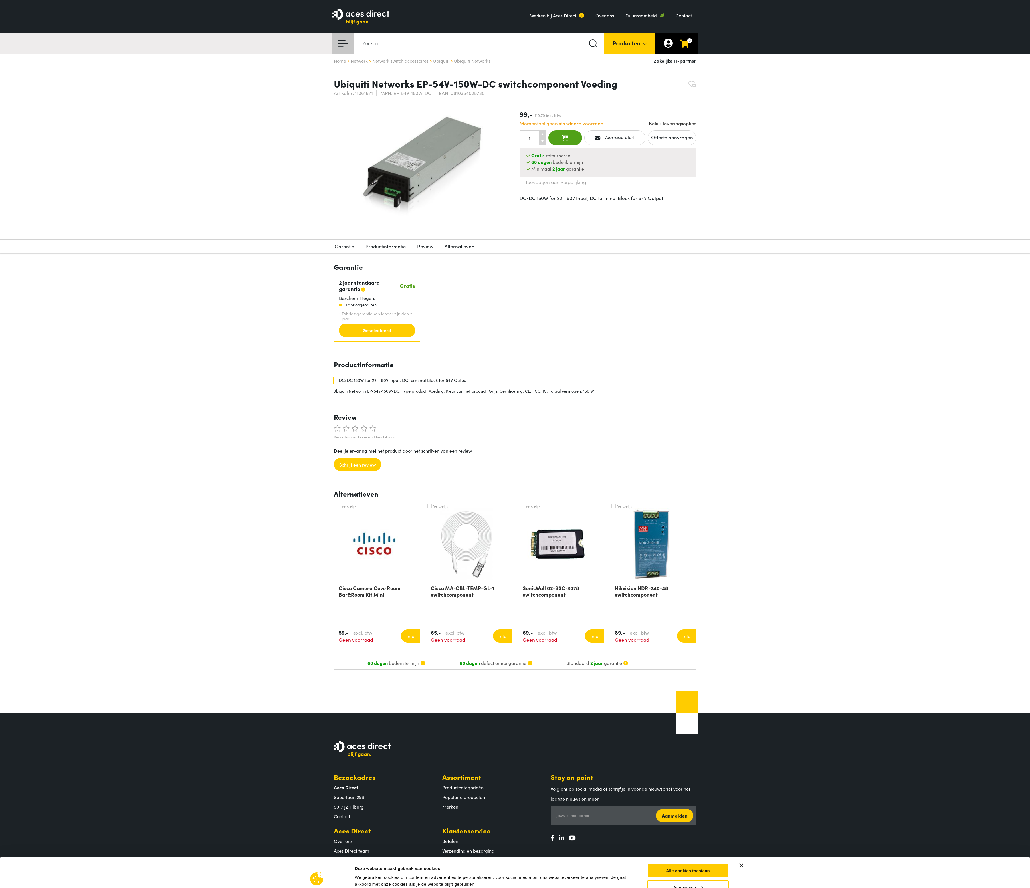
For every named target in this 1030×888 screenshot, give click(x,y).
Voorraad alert (615, 137)
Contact (684, 15)
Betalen (450, 841)
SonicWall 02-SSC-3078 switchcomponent (551, 591)
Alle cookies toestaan (688, 758)
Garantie (344, 246)
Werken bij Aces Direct (553, 15)
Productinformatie (385, 246)
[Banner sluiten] (741, 754)
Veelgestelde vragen (463, 870)
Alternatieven (459, 246)
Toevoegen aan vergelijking (553, 182)
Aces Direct (352, 830)
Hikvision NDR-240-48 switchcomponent (641, 591)
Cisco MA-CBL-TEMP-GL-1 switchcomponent (462, 591)
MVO (339, 860)
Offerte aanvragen (672, 137)
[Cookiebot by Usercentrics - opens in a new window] (317, 795)
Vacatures (344, 870)
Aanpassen (688, 775)
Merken (450, 807)
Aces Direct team (351, 850)
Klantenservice (466, 830)
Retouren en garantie (464, 860)
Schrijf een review (357, 464)
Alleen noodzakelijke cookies (688, 792)
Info (410, 636)
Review (425, 246)
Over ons (604, 15)
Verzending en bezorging (468, 850)
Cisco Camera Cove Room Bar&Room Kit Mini (370, 591)
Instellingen (367, 788)
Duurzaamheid (641, 15)
